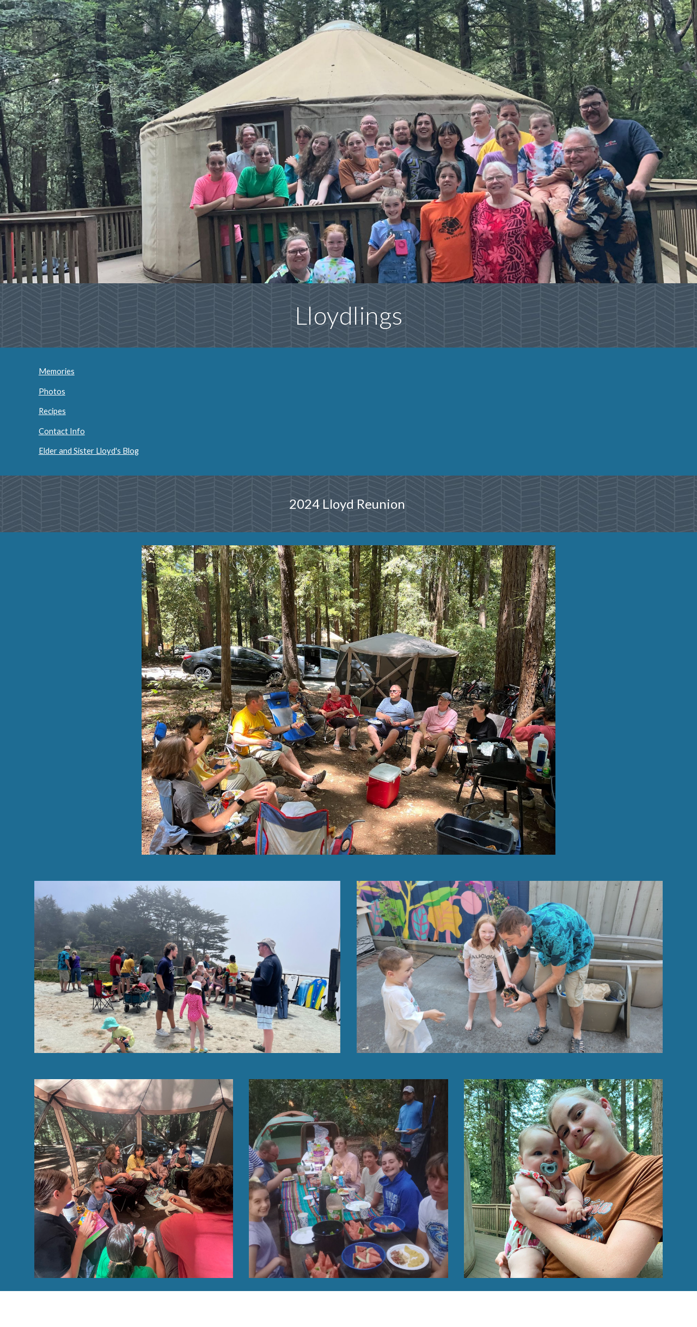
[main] (348, 315)
